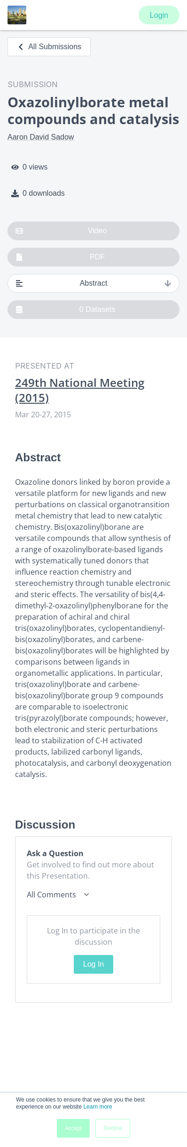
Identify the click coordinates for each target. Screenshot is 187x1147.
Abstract (93, 283)
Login (159, 15)
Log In (93, 964)
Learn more (97, 1106)
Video (61, 231)
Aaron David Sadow (41, 137)
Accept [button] (73, 1128)
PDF (60, 257)
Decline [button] (112, 1128)
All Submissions (49, 47)
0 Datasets (65, 309)
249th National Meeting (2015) (79, 390)
